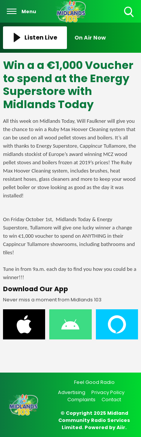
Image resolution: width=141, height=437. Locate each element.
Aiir (121, 427)
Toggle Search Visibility (129, 12)
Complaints (81, 399)
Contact (111, 399)
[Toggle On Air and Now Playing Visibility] (106, 37)
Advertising (71, 392)
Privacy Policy (107, 392)
